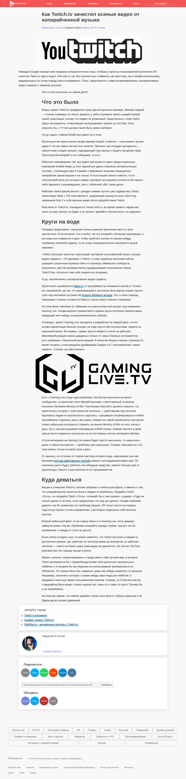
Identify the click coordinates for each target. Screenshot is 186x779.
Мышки (102, 743)
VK (72, 673)
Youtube (44, 701)
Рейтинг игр (128, 767)
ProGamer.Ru (15, 758)
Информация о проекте (48, 767)
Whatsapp (44, 673)
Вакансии (30, 767)
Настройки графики (58, 730)
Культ (137, 3)
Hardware (93, 3)
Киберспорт (70, 3)
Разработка (116, 3)
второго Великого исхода (97, 295)
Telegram (62, 673)
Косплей (123, 730)
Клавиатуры (151, 743)
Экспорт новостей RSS (109, 767)
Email (25, 673)
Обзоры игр (18, 730)
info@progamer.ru (76, 759)
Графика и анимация (25, 736)
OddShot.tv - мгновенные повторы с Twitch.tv (51, 624)
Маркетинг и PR (104, 736)
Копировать (107, 684)
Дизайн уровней (165, 730)
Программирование (135, 736)
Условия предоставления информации (79, 767)
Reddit (53, 673)
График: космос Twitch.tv (39, 619)
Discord (25, 701)
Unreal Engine (164, 736)
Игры (49, 3)
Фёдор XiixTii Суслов (94, 27)
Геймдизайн (142, 730)
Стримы (92, 730)
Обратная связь (14, 767)
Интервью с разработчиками (43, 743)
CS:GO (36, 730)
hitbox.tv (79, 286)
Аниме (107, 730)
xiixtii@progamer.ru (52, 651)
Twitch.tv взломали (35, 615)
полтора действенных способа (72, 460)
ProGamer (17, 4)
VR (78, 730)
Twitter (34, 673)
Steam (53, 701)
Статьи (59, 27)
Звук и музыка (55, 736)
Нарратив (80, 736)
